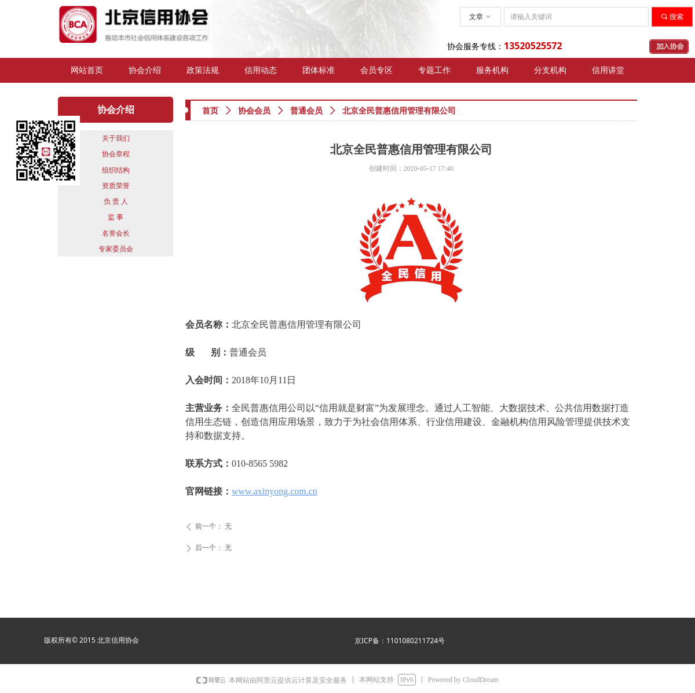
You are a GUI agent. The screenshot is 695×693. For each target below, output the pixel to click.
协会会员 (254, 111)
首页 (210, 111)
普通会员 (306, 111)
